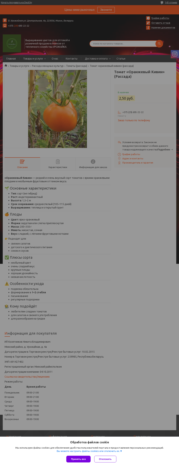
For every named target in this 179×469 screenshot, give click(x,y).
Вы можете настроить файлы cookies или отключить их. (88, 451)
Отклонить (105, 459)
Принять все (78, 459)
